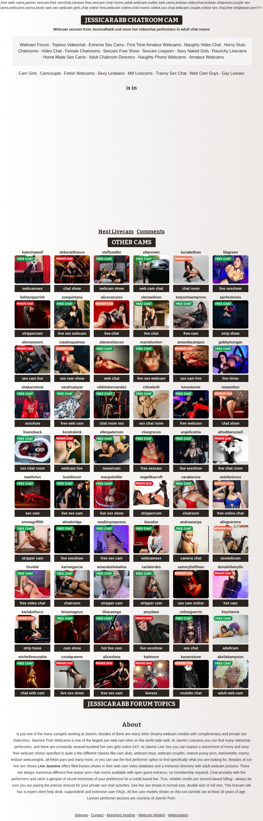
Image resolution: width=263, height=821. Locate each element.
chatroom (191, 513)
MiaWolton (230, 387)
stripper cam (32, 558)
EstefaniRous (230, 477)
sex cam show (72, 378)
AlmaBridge (72, 522)
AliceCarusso (112, 297)
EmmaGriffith (32, 522)
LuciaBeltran (191, 252)
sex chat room (151, 423)
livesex (151, 693)
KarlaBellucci (32, 612)
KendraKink (72, 432)
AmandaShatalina (111, 567)
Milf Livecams (140, 73)
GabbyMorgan (230, 342)
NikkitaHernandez (111, 387)
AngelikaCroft (151, 477)
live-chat (111, 333)
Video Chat (52, 51)
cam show (72, 648)
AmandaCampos (190, 342)
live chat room (230, 468)
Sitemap (81, 815)
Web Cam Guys (204, 73)
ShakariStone (32, 387)
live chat (151, 333)
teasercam (111, 468)
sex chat (191, 648)
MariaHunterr (151, 342)
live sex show (111, 513)
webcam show (111, 288)
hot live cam (111, 648)
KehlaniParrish (32, 297)
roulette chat (191, 693)
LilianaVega (111, 612)
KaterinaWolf (32, 252)
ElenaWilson (151, 297)
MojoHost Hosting (121, 815)
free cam (190, 333)
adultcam (230, 648)
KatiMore (151, 657)
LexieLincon (72, 477)
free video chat (32, 603)
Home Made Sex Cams (64, 57)
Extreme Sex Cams (106, 45)
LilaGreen (230, 252)
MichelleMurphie (32, 657)
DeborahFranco (72, 252)
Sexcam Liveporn (158, 51)
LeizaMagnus (72, 612)
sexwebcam (230, 558)
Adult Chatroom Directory (112, 57)
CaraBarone (190, 477)
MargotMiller (112, 477)
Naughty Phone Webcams (162, 57)
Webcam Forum (34, 45)
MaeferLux (32, 477)
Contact (97, 815)
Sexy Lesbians (111, 73)
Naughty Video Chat (202, 45)
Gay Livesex (233, 73)
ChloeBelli (151, 387)
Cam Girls (27, 73)
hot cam (231, 603)
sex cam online (191, 603)
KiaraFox (151, 522)
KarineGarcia (72, 567)
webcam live (72, 468)
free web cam (72, 423)
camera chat (190, 558)
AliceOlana (111, 657)
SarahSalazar (72, 387)
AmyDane (151, 612)
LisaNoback (32, 432)
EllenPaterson (111, 432)
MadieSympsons (112, 522)
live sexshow (230, 288)
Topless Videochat (69, 45)
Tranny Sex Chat (171, 73)
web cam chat (151, 288)
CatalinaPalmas (72, 342)
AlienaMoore (32, 342)
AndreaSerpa (191, 522)
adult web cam (230, 693)
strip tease (33, 648)
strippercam (32, 333)
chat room (191, 288)
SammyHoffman (190, 567)
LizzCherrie (230, 612)
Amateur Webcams (206, 57)
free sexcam (151, 468)
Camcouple (50, 73)
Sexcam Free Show (121, 51)
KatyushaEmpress (191, 297)
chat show (72, 288)
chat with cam (32, 693)
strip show (230, 333)
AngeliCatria (191, 432)
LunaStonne (191, 387)
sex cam (32, 513)
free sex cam (112, 558)
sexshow (32, 423)
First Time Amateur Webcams (154, 45)
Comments (151, 231)
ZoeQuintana (72, 297)
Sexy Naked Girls (193, 51)
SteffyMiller (111, 252)
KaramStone (191, 657)
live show (230, 378)
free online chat (230, 513)
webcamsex (32, 288)
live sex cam (72, 513)
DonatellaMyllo (230, 567)
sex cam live (32, 378)
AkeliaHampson (230, 657)
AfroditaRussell (230, 432)
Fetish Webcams (79, 73)
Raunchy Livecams (229, 51)
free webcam (191, 423)
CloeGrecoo (151, 432)
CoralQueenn (72, 657)
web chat (111, 378)
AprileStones (230, 297)
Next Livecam (116, 231)
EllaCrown (151, 252)
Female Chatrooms (82, 51)
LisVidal (32, 567)
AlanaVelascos (111, 342)
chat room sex (111, 423)
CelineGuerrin (191, 612)
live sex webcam (72, 333)
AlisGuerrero (230, 522)
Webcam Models (151, 815)
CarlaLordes (151, 567)
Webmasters (178, 815)
